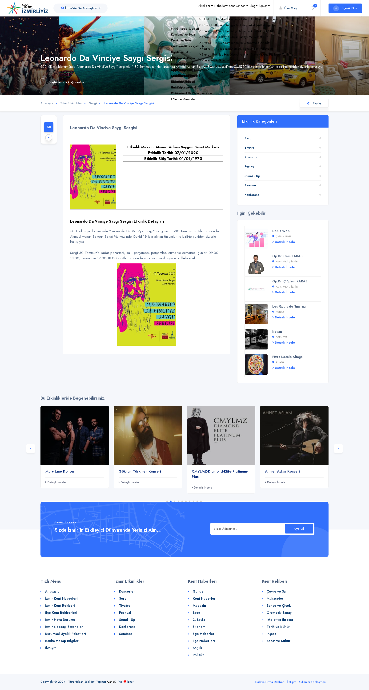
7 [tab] (189, 501)
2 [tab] (171, 501)
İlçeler (261, 8)
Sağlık (197, 648)
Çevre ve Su (276, 591)
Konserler (252, 157)
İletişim (50, 648)
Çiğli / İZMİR (281, 236)
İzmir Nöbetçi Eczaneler (64, 626)
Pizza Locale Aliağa (287, 356)
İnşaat (271, 633)
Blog (244, 8)
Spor (196, 612)
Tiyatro (249, 147)
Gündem (199, 591)
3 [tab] (174, 501)
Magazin (199, 605)
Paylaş (314, 103)
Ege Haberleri (204, 633)
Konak (278, 312)
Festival (250, 166)
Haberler (197, 8)
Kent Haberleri (205, 598)
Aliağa (278, 362)
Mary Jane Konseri (60, 471)
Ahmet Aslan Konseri (282, 471)
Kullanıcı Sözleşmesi (312, 682)
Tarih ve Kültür (278, 626)
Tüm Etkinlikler (71, 103)
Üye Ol (299, 528)
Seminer (250, 185)
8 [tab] (193, 501)
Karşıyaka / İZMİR (284, 261)
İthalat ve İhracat (280, 619)
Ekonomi (199, 626)
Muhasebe (275, 598)
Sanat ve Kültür (278, 640)
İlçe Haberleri (204, 640)
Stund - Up (252, 176)
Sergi (93, 103)
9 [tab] (197, 501)
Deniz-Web (281, 231)
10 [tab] (201, 501)
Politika (199, 655)
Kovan (277, 331)
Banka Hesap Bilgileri (62, 640)
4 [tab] (178, 501)
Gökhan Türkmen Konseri (140, 471)
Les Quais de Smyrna (289, 306)
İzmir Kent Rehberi (60, 605)
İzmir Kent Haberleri (61, 598)
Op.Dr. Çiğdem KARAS (289, 281)
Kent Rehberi (222, 8)
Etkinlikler (175, 8)
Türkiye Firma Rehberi (270, 682)
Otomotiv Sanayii (280, 612)
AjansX (111, 682)
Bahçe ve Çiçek (279, 605)
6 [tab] (186, 501)
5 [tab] (182, 501)
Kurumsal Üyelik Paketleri (65, 633)
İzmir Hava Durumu (60, 619)
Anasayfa (46, 103)
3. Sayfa (199, 619)
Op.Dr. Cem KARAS (287, 256)
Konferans (252, 195)
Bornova (279, 337)
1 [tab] (167, 501)
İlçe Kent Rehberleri (61, 612)
